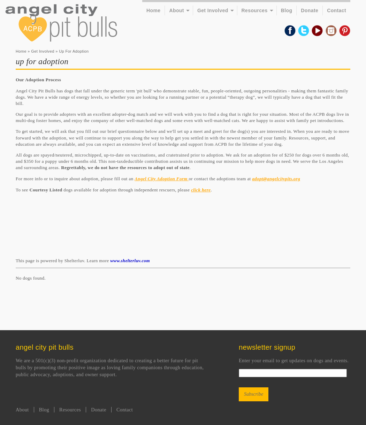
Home (153, 10)
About (176, 10)
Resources (255, 10)
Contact (336, 10)
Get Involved (212, 10)
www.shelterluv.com (130, 260)
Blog (286, 10)
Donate (309, 10)
